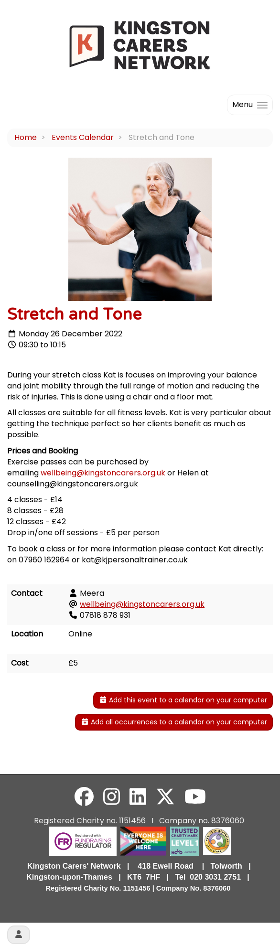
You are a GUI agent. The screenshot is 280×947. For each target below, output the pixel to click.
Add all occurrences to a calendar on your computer (174, 722)
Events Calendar (83, 137)
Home (25, 137)
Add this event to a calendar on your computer (183, 700)
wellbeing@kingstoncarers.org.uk (103, 472)
